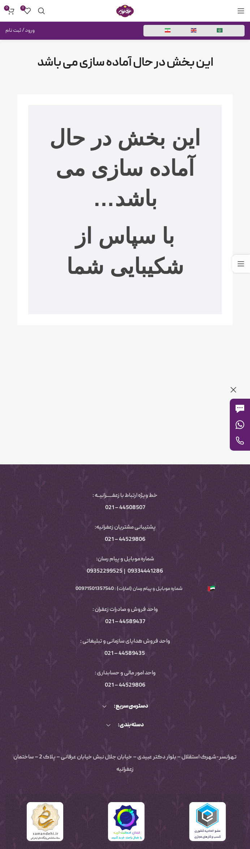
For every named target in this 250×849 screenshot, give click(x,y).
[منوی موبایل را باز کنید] (241, 11)
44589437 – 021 (125, 622)
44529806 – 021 (125, 540)
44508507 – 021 (125, 508)
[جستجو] (41, 11)
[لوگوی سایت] (125, 11)
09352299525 (104, 572)
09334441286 (145, 572)
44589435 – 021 (124, 654)
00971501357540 (94, 588)
